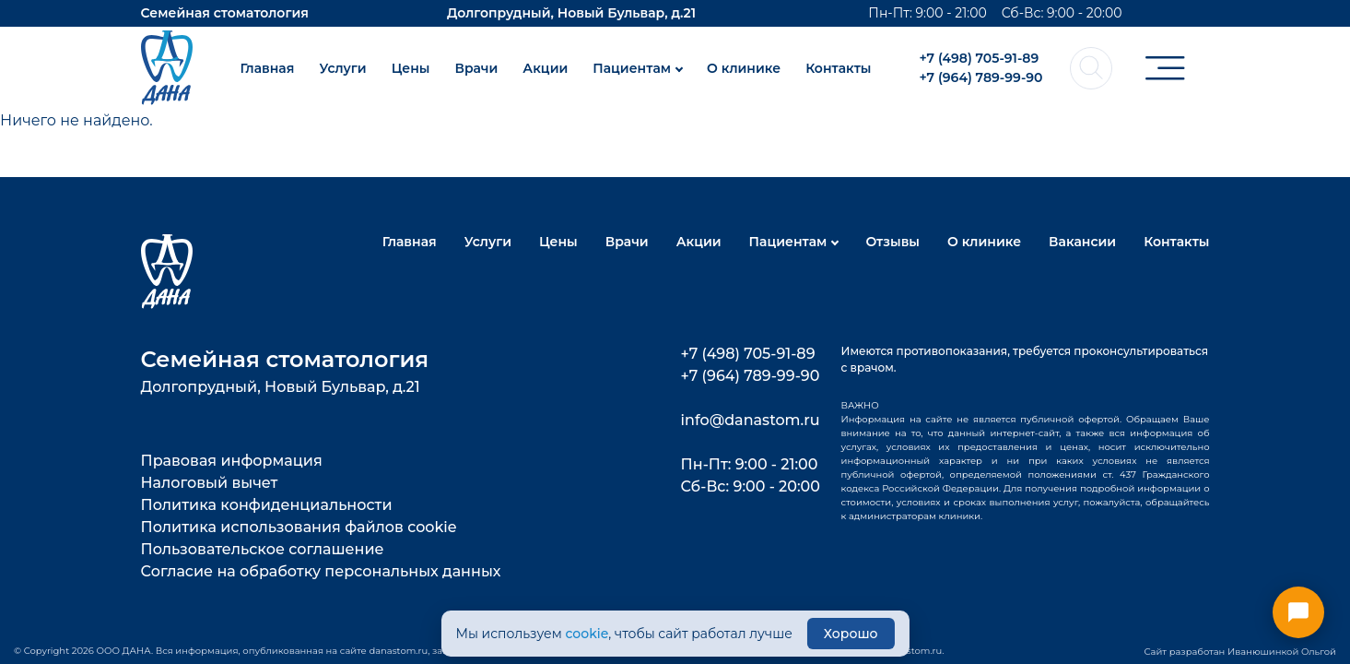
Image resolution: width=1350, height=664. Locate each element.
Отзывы (892, 241)
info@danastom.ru (750, 420)
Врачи (476, 68)
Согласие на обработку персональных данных (321, 571)
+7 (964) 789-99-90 (980, 77)
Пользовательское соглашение (262, 549)
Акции (545, 68)
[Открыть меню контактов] (1298, 612)
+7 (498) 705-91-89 (979, 58)
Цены (411, 68)
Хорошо (851, 633)
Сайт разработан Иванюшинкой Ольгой (1240, 652)
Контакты (838, 68)
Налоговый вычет (209, 483)
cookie (586, 633)
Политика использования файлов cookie (299, 527)
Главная (267, 68)
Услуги (342, 68)
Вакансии (1082, 241)
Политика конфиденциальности (267, 505)
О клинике (744, 68)
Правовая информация (232, 460)
